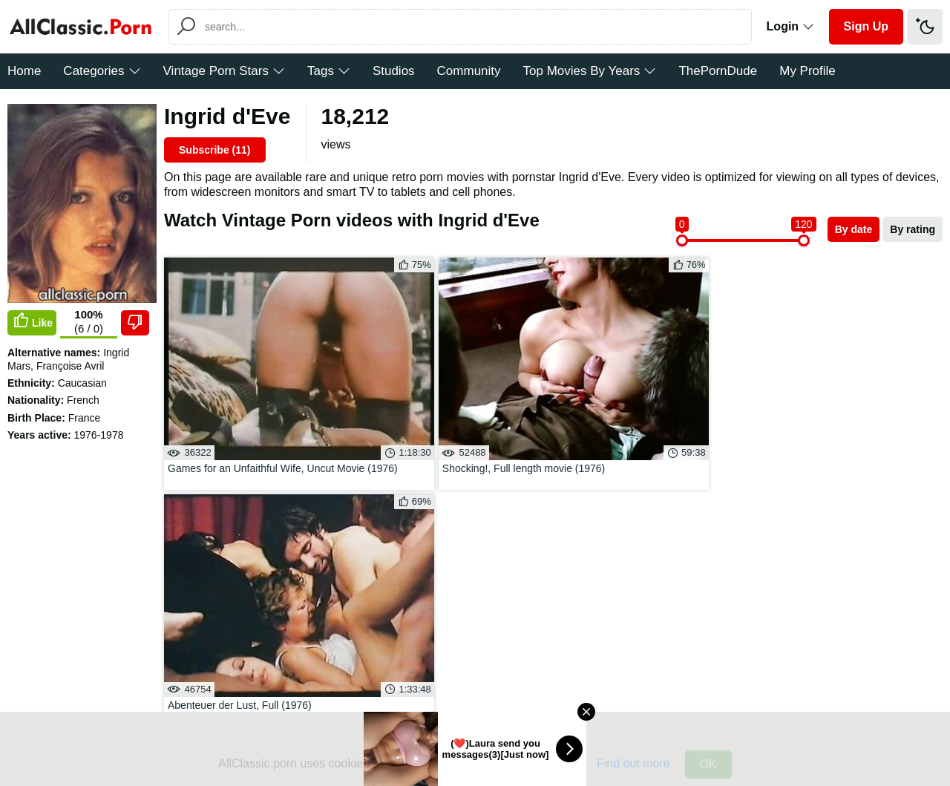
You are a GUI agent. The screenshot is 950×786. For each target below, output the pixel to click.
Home (24, 71)
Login (790, 26)
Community (469, 71)
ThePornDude (717, 71)
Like (32, 321)
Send (191, 560)
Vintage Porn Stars (224, 71)
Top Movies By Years (590, 71)
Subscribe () (215, 150)
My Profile (807, 71)
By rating (912, 229)
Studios (394, 71)
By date (854, 229)
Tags (328, 71)
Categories (101, 71)
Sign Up (866, 26)
